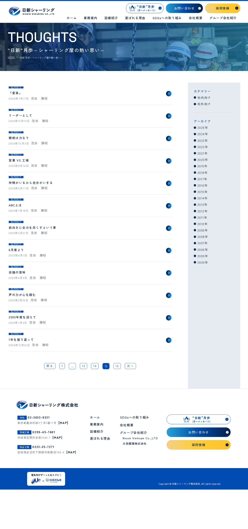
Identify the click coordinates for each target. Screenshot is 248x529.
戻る (49, 406)
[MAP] (63, 462)
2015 (200, 191)
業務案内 (90, 17)
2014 (200, 197)
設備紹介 (111, 17)
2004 (201, 261)
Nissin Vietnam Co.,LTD (140, 478)
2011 (200, 217)
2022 (201, 146)
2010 (200, 223)
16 (117, 406)
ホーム (72, 17)
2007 (201, 242)
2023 (201, 140)
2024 (201, 134)
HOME (11, 57)
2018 (200, 172)
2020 (201, 159)
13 (83, 406)
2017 (200, 178)
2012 (200, 210)
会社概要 (195, 17)
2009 (201, 229)
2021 (200, 153)
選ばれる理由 (135, 17)
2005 (201, 255)
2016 (200, 185)
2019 (200, 165)
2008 (201, 236)
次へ (130, 406)
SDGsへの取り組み (167, 17)
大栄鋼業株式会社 (135, 483)
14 (95, 406)
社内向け (204, 97)
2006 (201, 248)
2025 (201, 127)
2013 (200, 204)
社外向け (204, 104)
